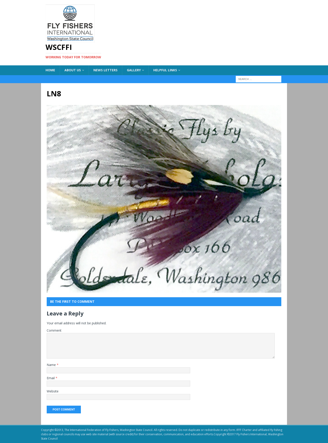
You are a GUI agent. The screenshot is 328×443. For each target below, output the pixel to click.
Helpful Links (165, 70)
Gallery (134, 70)
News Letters (105, 70)
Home (50, 70)
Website (53, 391)
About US (72, 70)
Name (52, 365)
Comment (54, 330)
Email (51, 378)
